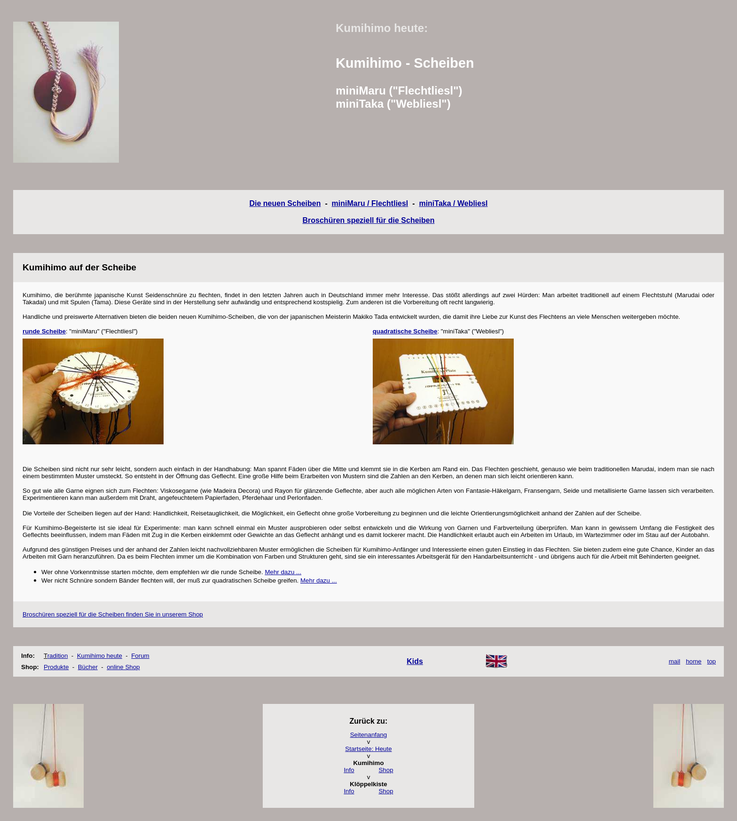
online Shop (123, 667)
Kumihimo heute (99, 655)
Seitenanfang (368, 734)
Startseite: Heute (368, 748)
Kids (415, 661)
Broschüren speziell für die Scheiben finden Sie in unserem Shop (113, 614)
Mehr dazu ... (283, 572)
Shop (385, 770)
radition (57, 655)
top (711, 661)
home (693, 661)
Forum (140, 655)
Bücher (88, 667)
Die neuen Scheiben (285, 203)
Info (349, 770)
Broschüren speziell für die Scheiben (369, 220)
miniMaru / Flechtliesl (370, 203)
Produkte (56, 667)
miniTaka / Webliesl (453, 203)
